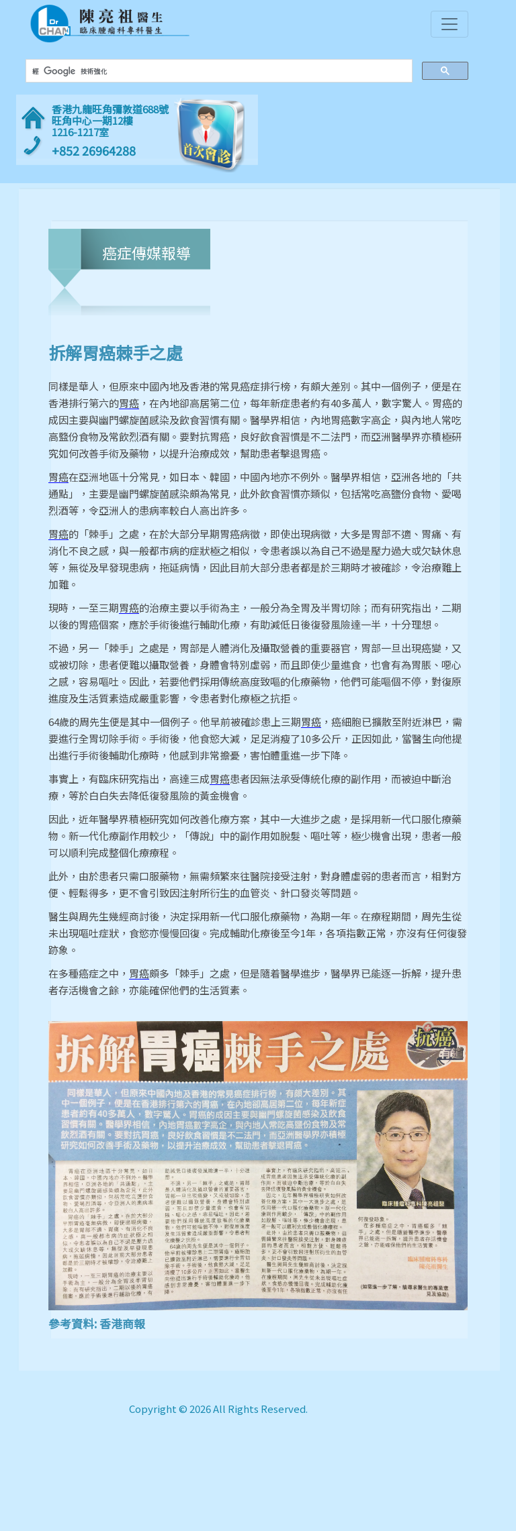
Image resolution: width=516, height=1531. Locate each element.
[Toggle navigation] (449, 24)
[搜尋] (217, 71)
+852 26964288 (94, 150)
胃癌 (129, 403)
